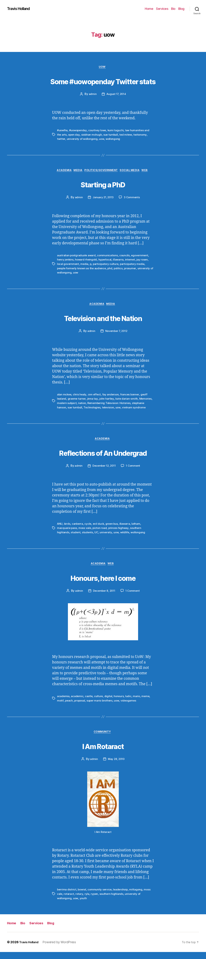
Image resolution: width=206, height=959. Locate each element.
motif (60, 707)
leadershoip (122, 897)
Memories (63, 404)
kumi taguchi (117, 131)
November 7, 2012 (116, 332)
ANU (60, 530)
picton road (100, 534)
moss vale (85, 534)
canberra (78, 530)
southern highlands (112, 901)
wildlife (125, 538)
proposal (80, 707)
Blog (181, 9)
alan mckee (64, 396)
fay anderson (111, 396)
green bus (113, 530)
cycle (88, 530)
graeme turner (77, 400)
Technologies (106, 408)
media (85, 265)
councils (125, 256)
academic (77, 703)
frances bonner (131, 396)
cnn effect (94, 396)
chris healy (80, 396)
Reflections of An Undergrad (103, 458)
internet (132, 261)
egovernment (141, 256)
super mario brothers (101, 707)
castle (89, 703)
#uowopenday (78, 131)
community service (100, 897)
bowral (82, 897)
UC (97, 538)
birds (67, 530)
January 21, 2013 (103, 199)
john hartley (107, 400)
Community (103, 739)
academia (63, 703)
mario (137, 703)
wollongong (114, 139)
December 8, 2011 (104, 597)
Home (149, 9)
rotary (79, 901)
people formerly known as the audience (82, 269)
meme (147, 703)
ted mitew (127, 135)
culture (98, 703)
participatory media (134, 265)
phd (111, 269)
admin (92, 95)
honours (119, 703)
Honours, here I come (103, 583)
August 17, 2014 (116, 95)
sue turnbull (111, 135)
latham (137, 530)
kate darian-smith (127, 400)
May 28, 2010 (116, 766)
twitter (61, 139)
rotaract (69, 901)
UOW (103, 67)
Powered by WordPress (62, 949)
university (106, 538)
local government (68, 265)
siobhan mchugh (92, 135)
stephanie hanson (68, 408)
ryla (87, 901)
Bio (173, 9)
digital (109, 703)
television (123, 408)
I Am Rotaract (103, 752)
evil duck (99, 530)
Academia (60, 171)
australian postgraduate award (76, 256)
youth (84, 905)
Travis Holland (20, 9)
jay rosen (144, 261)
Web (150, 171)
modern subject (81, 404)
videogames (131, 707)
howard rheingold (86, 261)
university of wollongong (83, 139)
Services (162, 9)
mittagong (137, 897)
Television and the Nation (103, 318)
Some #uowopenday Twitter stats (103, 81)
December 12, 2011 (103, 472)
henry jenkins (65, 261)
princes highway (119, 534)
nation (97, 404)
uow (102, 139)
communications (108, 256)
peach (69, 707)
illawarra (120, 261)
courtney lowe (98, 131)
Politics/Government (101, 171)
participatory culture (107, 265)
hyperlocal (106, 261)
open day (74, 135)
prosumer (133, 269)
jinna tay (93, 400)
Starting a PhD (103, 185)
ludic (129, 703)
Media (76, 171)
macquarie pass (67, 534)
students (87, 538)
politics (120, 269)
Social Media (133, 171)
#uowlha (62, 131)
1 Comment (134, 472)
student (76, 538)
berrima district (67, 897)
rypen (95, 901)
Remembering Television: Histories (125, 404)
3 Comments (132, 199)
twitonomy (142, 135)
